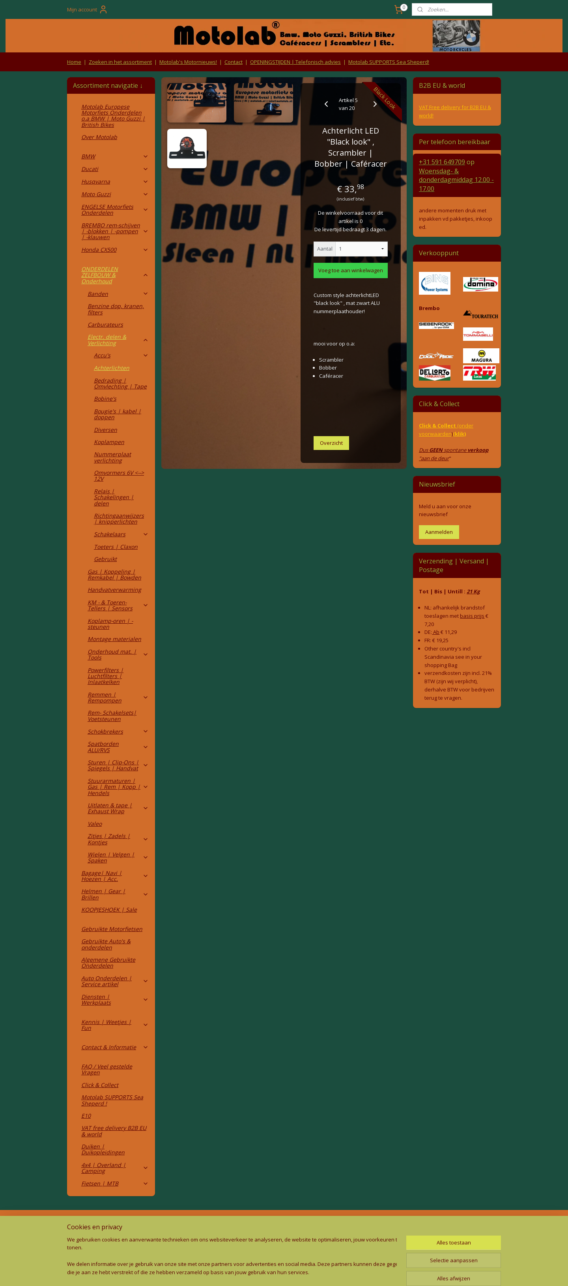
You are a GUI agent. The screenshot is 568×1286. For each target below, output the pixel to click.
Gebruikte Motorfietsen (111, 929)
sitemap (248, 1272)
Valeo (95, 823)
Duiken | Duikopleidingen (103, 1149)
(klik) (459, 433)
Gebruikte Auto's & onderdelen (106, 944)
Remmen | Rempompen (118, 697)
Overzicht (331, 442)
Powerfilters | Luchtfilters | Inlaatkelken (105, 676)
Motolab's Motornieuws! (188, 61)
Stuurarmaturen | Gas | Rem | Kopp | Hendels (118, 787)
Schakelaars (121, 534)
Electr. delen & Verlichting (118, 339)
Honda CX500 (115, 249)
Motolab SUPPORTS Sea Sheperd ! (112, 1100)
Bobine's (105, 398)
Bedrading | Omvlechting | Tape (120, 383)
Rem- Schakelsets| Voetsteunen (112, 715)
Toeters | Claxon (116, 546)
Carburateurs (105, 324)
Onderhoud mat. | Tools (118, 654)
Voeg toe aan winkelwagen (350, 270)
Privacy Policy (197, 1241)
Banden (118, 293)
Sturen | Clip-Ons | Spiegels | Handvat (118, 765)
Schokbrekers (118, 731)
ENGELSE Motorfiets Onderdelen (115, 209)
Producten (284, 1226)
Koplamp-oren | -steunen (110, 623)
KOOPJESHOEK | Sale (109, 909)
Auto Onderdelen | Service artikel (115, 981)
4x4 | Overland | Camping (115, 1167)
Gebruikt (105, 559)
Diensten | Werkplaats (115, 999)
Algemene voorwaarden (197, 1226)
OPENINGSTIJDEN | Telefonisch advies (295, 61)
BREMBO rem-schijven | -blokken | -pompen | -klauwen (115, 231)
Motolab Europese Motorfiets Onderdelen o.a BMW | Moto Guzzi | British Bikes (113, 115)
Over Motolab (99, 137)
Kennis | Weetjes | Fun (115, 1024)
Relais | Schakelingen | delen (114, 497)
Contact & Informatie (115, 1047)
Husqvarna (115, 181)
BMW (115, 156)
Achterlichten (111, 368)
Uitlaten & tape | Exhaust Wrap (118, 808)
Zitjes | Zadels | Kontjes (118, 839)
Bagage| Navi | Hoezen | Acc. (115, 876)
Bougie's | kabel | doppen (117, 414)
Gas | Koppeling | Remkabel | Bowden (114, 574)
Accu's (121, 355)
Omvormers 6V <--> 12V (119, 475)
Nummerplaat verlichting (112, 457)
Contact (233, 61)
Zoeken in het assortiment (120, 61)
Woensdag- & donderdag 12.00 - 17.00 (456, 180)
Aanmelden (439, 531)
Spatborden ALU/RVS (118, 746)
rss (265, 1272)
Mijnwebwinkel (364, 1272)
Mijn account (87, 9)
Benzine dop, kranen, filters (116, 309)
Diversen (105, 429)
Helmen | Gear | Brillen (115, 894)
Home (74, 61)
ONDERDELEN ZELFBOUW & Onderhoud (115, 275)
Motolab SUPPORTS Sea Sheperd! (388, 61)
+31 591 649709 (442, 162)
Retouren (80, 1226)
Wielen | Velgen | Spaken (118, 857)
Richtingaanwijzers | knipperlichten (119, 518)
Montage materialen (114, 639)
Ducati (115, 169)
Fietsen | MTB (115, 1183)
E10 (86, 1115)
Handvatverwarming (114, 589)
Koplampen (109, 442)
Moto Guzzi (115, 194)
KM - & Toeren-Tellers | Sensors (118, 605)
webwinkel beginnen (295, 1272)
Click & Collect (99, 1085)
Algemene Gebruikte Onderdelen (108, 962)
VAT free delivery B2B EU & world (113, 1130)
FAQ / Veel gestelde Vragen (106, 1069)
